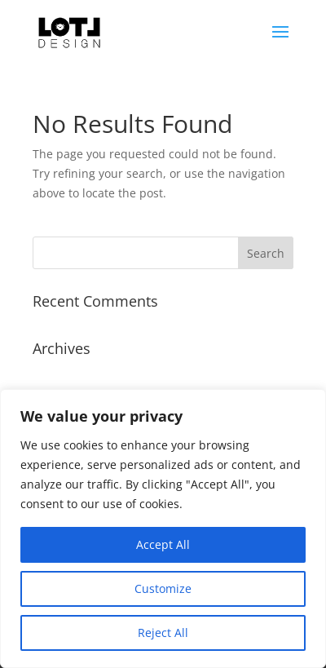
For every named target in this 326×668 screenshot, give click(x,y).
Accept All (163, 544)
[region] (163, 528)
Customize (163, 588)
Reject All (163, 632)
